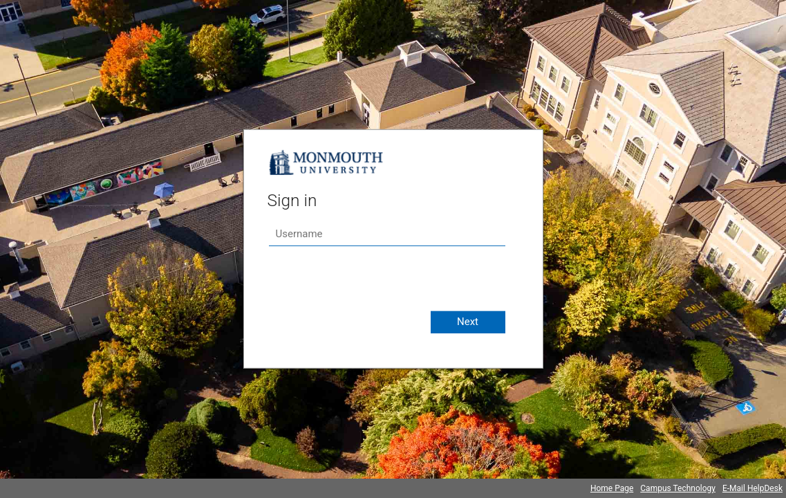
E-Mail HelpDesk (752, 488)
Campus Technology (677, 488)
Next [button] (467, 321)
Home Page (611, 488)
